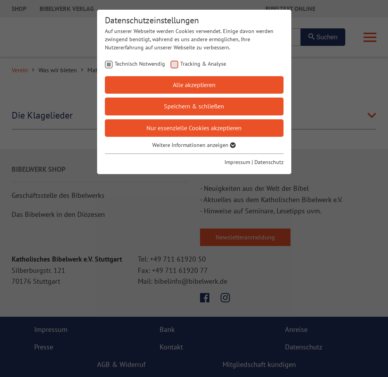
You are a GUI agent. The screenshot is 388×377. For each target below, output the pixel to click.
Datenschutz (269, 162)
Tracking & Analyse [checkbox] (203, 63)
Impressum (237, 162)
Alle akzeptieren (194, 85)
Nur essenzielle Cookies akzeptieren (194, 128)
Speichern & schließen (194, 106)
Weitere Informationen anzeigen (194, 144)
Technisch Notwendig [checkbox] (140, 63)
